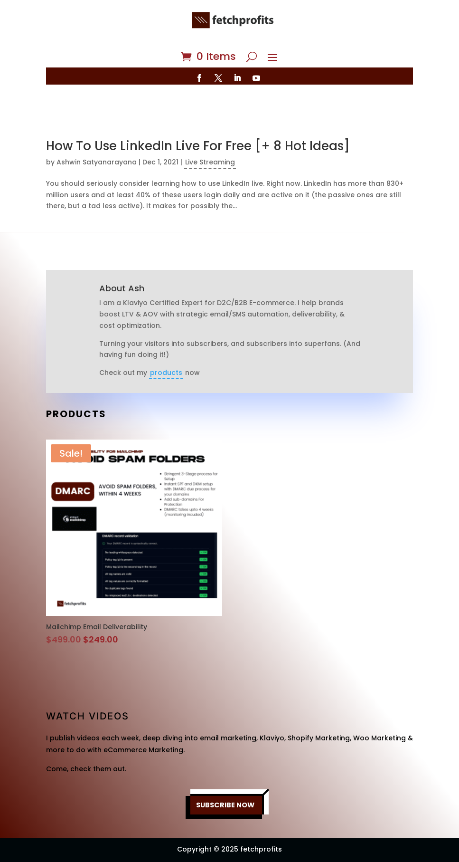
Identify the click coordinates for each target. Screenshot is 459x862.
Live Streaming (210, 134)
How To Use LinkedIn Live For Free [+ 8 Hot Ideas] (198, 118)
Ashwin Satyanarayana (96, 134)
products (166, 345)
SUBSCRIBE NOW (225, 778)
